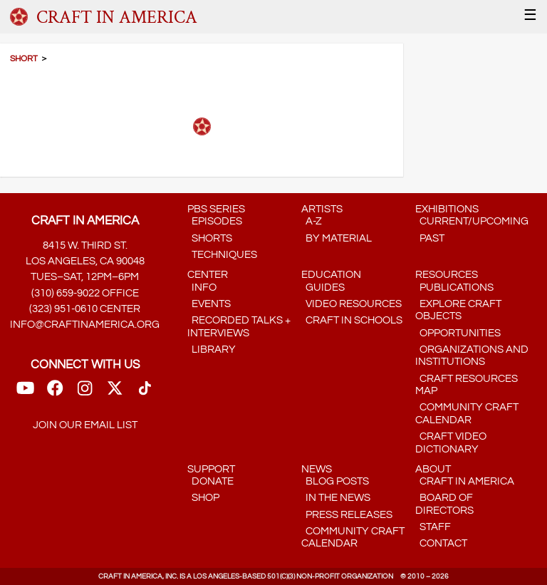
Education (331, 274)
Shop (203, 497)
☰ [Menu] (530, 15)
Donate (210, 481)
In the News (335, 497)
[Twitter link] (115, 393)
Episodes (214, 221)
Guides (323, 287)
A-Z (311, 221)
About (433, 469)
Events (209, 304)
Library (211, 349)
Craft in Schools (351, 320)
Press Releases (346, 514)
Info (202, 287)
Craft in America (464, 481)
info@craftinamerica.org (85, 324)
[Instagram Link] (84, 393)
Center (207, 274)
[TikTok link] (145, 393)
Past (429, 238)
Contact (441, 543)
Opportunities (458, 333)
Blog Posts (335, 481)
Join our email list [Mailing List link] (85, 425)
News (316, 469)
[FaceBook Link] (55, 393)
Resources (446, 274)
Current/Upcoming (471, 221)
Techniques (222, 254)
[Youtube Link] (25, 393)
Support (211, 469)
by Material (336, 238)
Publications (454, 287)
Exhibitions (447, 209)
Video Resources (351, 304)
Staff (433, 527)
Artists (322, 209)
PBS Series (216, 209)
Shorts (209, 238)
